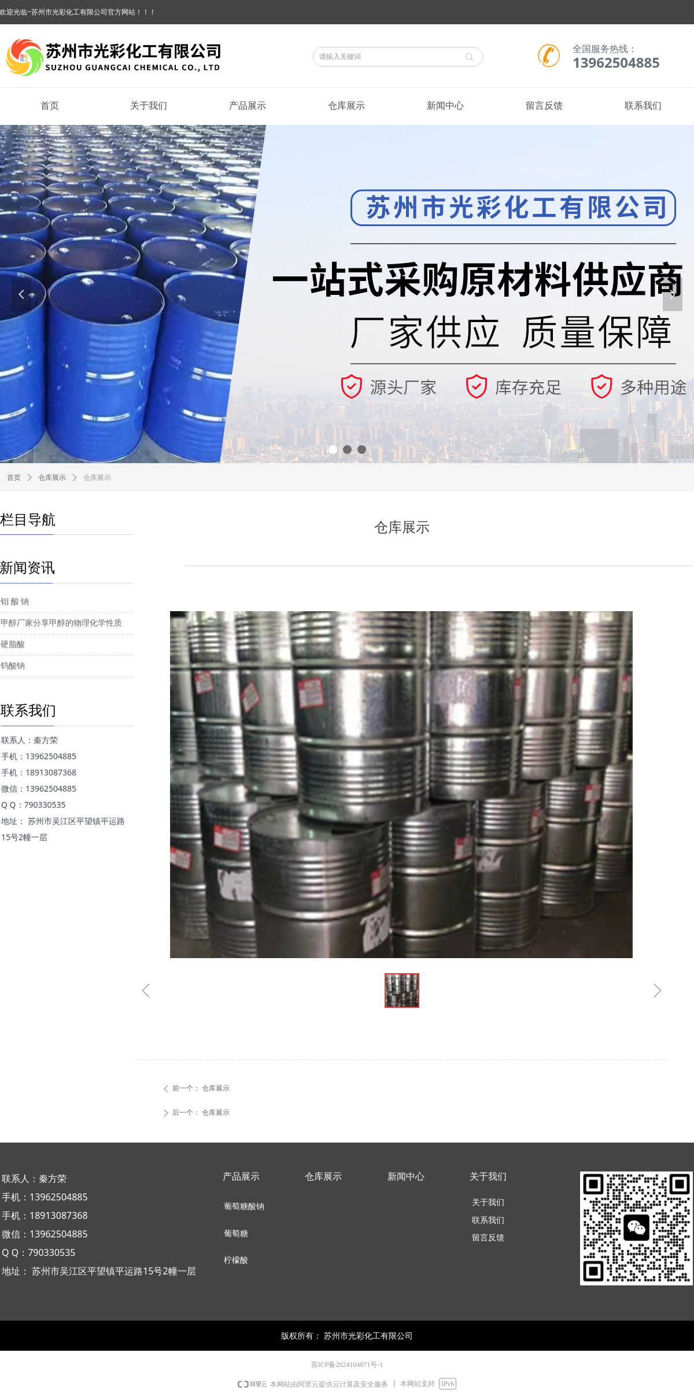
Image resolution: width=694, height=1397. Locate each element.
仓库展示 (52, 478)
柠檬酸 (236, 1260)
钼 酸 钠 (15, 601)
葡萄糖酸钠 (244, 1206)
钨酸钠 (13, 665)
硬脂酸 (13, 644)
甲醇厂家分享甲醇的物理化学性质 (61, 623)
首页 (14, 478)
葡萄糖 (236, 1233)
